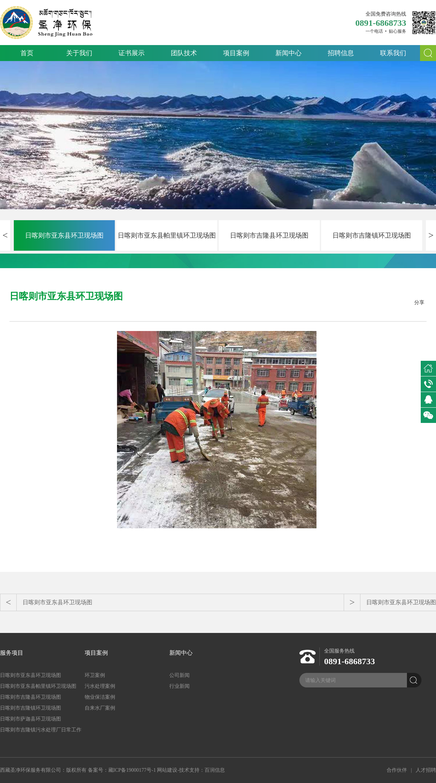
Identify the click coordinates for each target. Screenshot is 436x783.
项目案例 (236, 53)
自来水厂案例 (100, 708)
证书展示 (131, 53)
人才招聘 (426, 770)
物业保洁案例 (100, 697)
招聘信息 (341, 53)
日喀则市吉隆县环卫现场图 (269, 235)
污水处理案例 (100, 686)
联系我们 (393, 53)
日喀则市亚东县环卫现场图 (64, 235)
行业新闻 (179, 686)
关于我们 (79, 53)
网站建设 (167, 770)
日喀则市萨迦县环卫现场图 (30, 719)
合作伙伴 (397, 770)
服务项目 (11, 653)
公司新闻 (179, 675)
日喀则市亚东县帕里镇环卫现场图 (167, 235)
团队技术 (184, 53)
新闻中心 (288, 53)
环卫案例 (95, 675)
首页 (26, 53)
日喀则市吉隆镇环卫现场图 (371, 235)
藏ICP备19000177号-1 (132, 770)
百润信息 (215, 770)
